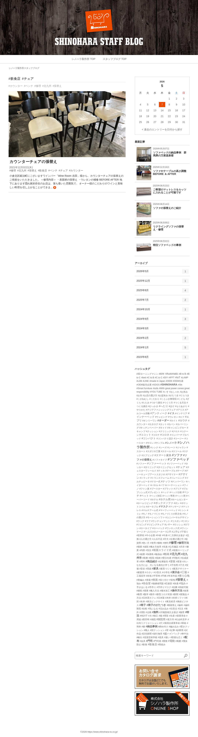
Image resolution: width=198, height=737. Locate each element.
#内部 (142, 550)
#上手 (168, 531)
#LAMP (184, 377)
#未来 (142, 601)
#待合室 (146, 583)
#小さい (149, 572)
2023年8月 (163, 358)
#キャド (163, 427)
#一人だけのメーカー (154, 531)
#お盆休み (163, 395)
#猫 (160, 616)
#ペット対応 (156, 496)
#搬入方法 (154, 590)
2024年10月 (163, 310)
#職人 (146, 630)
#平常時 (156, 576)
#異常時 (145, 619)
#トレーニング (177, 478)
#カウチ (182, 420)
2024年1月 (163, 348)
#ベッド (165, 492)
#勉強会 (158, 554)
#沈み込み (164, 608)
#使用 (153, 543)
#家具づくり (165, 568)
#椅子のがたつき (156, 605)
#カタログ (153, 424)
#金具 (142, 641)
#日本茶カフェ (149, 598)
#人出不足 (157, 539)
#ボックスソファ (163, 503)
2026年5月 (163, 272)
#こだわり (154, 399)
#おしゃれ (174, 392)
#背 (167, 630)
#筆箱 (183, 623)
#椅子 (142, 605)
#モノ (144, 514)
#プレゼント (154, 492)
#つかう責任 (156, 402)
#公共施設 (173, 546)
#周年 (142, 561)
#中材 (158, 535)
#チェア (28, 79)
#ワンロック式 (172, 528)
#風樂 (178, 641)
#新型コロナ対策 (163, 594)
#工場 (183, 572)
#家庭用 (140, 572)
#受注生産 (166, 558)
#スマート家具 (162, 455)
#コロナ (156, 435)
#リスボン (176, 521)
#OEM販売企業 (144, 384)
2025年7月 (163, 301)
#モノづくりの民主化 (171, 514)
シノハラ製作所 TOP (83, 58)
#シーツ (171, 447)
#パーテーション (173, 485)
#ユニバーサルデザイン (177, 517)
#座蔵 (148, 580)
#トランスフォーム (159, 478)
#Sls (180, 384)
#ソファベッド (178, 459)
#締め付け (163, 626)
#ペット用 (180, 496)
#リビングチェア (155, 524)
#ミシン (182, 510)
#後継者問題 (157, 583)
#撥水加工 (165, 590)
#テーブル (170, 470)
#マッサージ (175, 506)
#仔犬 (166, 539)
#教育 (139, 594)
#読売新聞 (147, 633)
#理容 (166, 616)
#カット (163, 424)
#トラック (145, 478)
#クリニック (165, 431)
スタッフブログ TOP (115, 58)
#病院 (153, 619)
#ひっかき (153, 406)
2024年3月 (163, 329)
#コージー (179, 438)
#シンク (154, 447)
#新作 (152, 594)
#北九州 (46, 85)
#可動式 (176, 558)
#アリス (180, 410)
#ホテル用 (165, 499)
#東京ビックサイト (155, 601)
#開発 (164, 641)
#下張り (184, 531)
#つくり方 (168, 402)
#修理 (37, 85)
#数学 (145, 594)
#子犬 (181, 565)
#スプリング (148, 455)
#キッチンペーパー (148, 427)
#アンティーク (158, 413)
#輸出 (139, 637)
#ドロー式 (155, 481)
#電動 (171, 640)
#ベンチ (28, 85)
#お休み (184, 392)
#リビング (142, 524)
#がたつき (174, 395)
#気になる (153, 608)
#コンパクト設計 (164, 438)
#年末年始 (172, 576)
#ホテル (154, 499)
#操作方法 (176, 590)
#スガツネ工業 (153, 451)
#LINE (146, 381)
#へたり (163, 406)
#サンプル (159, 443)
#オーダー (163, 420)
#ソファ (177, 455)
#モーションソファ (155, 517)
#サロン (150, 443)
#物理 (181, 612)
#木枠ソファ (177, 598)
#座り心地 (184, 575)
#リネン (185, 521)
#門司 (149, 640)
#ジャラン (181, 447)
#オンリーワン (149, 420)
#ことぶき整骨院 (168, 399)
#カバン (171, 424)
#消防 (142, 612)
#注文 (181, 608)
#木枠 (168, 598)
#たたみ (145, 402)
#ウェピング (161, 417)
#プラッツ (168, 488)
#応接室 (168, 583)
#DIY (165, 377)
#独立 (155, 616)
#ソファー (142, 463)
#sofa (155, 388)
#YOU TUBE (156, 392)
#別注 (148, 550)
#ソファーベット (157, 463)
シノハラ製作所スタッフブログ (24, 68)
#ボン (177, 503)
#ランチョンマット (160, 521)
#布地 (149, 576)
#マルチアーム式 (150, 510)
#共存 (182, 546)
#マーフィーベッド (168, 510)
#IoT (177, 377)
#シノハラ (171, 442)
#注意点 (173, 608)
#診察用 (180, 630)
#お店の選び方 (150, 395)
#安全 (142, 568)
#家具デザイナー (180, 568)
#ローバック (158, 528)
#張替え (57, 85)
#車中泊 (184, 633)
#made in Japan (157, 381)
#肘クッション (157, 630)
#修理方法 (183, 542)
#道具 (161, 637)
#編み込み (174, 626)
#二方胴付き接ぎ (176, 535)
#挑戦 (139, 590)
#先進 (165, 546)
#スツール (177, 451)
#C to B (150, 377)
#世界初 (140, 535)
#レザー (168, 524)
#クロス (176, 431)
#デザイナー (172, 474)
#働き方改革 (155, 546)
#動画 (166, 554)
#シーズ (163, 447)
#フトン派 (144, 488)
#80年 (162, 374)
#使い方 (145, 543)
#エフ (181, 417)
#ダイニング (150, 467)
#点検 (148, 612)
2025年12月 (163, 282)
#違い (167, 637)
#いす (166, 392)
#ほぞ (171, 406)
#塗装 (172, 561)
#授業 (145, 590)
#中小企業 (150, 535)
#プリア (178, 488)
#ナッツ (165, 481)
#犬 (150, 616)
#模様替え (172, 605)
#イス (171, 413)
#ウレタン (173, 417)
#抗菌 (175, 587)
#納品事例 (151, 626)
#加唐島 (150, 554)
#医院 (151, 558)
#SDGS (156, 384)
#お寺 (139, 395)
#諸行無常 (157, 633)
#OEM (169, 381)
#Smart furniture (144, 388)
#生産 (172, 616)
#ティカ (161, 470)
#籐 (143, 626)
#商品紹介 (151, 561)
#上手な (176, 531)
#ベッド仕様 (176, 492)
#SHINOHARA (168, 384)
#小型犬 (157, 572)
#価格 (159, 543)
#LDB (139, 381)
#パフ (162, 485)
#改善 (186, 590)
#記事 (172, 630)
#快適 (175, 583)
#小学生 (166, 572)
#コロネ (164, 434)
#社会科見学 (181, 619)
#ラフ (148, 521)
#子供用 (174, 565)
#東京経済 (170, 601)
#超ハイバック (171, 633)
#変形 (179, 561)
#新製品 (183, 594)
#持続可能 (183, 587)
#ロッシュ (178, 524)
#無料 (155, 612)
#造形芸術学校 (150, 637)
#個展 (139, 546)
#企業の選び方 (176, 539)
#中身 (165, 535)
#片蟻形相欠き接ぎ (168, 612)
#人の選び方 (145, 539)
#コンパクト (149, 438)
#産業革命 (181, 616)
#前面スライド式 (161, 550)
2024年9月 (163, 320)
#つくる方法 (180, 402)
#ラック (140, 521)
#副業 (142, 554)
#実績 (148, 568)
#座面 (154, 579)
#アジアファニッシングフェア (161, 410)
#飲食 (144, 644)
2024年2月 (163, 339)
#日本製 (161, 598)
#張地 (172, 580)
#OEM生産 (178, 381)
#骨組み (162, 644)
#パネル (154, 485)
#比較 (144, 608)
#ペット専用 (169, 496)
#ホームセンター (179, 499)
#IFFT (171, 377)
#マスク (163, 506)
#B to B (182, 374)
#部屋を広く (177, 637)
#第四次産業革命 (171, 623)
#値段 (145, 546)
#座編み (140, 580)
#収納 (158, 558)
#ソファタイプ (159, 459)
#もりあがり (181, 406)
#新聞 (175, 594)
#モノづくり (154, 514)
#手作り (152, 587)
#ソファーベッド (175, 463)
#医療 (145, 558)
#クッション (152, 431)
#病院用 (161, 619)
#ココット (145, 434)
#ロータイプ (145, 528)
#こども (181, 399)
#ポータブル (152, 506)
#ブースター (156, 488)
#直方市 (170, 619)
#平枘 (164, 576)
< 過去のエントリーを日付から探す (162, 129)
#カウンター (16, 85)
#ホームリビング (145, 503)
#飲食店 (14, 79)
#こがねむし (143, 399)
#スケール (166, 451)
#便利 (165, 543)
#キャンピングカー (176, 427)
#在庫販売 (163, 561)
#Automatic (171, 373)
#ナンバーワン (178, 481)
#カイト (174, 420)
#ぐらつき (184, 395)
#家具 (155, 568)
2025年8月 (163, 291)
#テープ (180, 470)
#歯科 (180, 605)
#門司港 (157, 641)
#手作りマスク (164, 587)
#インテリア (181, 413)
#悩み (182, 583)
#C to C (158, 377)
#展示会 (175, 572)
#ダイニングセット (166, 467)
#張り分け (164, 580)
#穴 (161, 623)
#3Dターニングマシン (147, 374)
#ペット (144, 495)
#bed (143, 377)
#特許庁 (144, 616)
